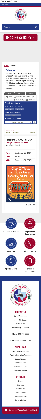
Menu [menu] (7, 4)
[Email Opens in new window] (33, 205)
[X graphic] (11, 37)
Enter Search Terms (12, 112)
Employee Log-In (20, 366)
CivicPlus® (32, 410)
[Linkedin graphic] (24, 37)
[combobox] (9, 109)
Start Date (9, 106)
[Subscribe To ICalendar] (22, 97)
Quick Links (20, 347)
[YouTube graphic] (20, 37)
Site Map (20, 385)
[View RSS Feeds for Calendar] (33, 97)
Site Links (20, 377)
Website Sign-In (20, 370)
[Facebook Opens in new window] (26, 205)
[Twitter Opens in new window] (30, 205)
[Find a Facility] (18, 100)
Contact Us (20, 389)
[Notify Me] (30, 100)
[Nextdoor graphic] (29, 37)
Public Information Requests (20, 355)
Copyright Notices (20, 396)
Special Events (20, 359)
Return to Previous (10, 130)
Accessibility (20, 393)
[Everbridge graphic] (33, 37)
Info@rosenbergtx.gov (22, 340)
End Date (18, 106)
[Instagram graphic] (16, 37)
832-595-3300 (23, 334)
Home (6, 66)
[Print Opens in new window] (9, 97)
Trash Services (20, 363)
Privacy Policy (20, 400)
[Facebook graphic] (7, 37)
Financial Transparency (20, 351)
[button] (35, 27)
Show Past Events (14, 118)
